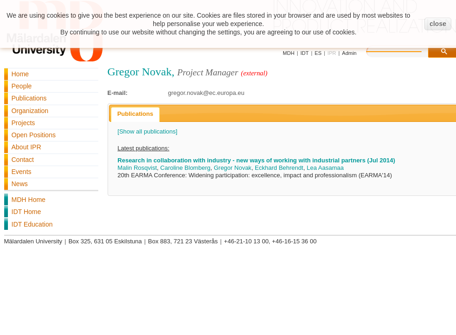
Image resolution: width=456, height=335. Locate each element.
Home (20, 74)
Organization (30, 110)
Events (22, 171)
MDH (288, 53)
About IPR (26, 147)
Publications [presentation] (135, 113)
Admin (349, 53)
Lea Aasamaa (325, 167)
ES (318, 53)
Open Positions (34, 135)
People (22, 86)
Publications (29, 98)
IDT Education (32, 224)
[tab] (135, 114)
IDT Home (26, 211)
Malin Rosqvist (137, 167)
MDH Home (29, 199)
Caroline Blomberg (185, 167)
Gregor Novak (233, 167)
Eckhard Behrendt (279, 167)
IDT (304, 53)
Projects (23, 123)
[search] (403, 50)
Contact (23, 159)
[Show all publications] (147, 131)
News (20, 184)
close (437, 23)
